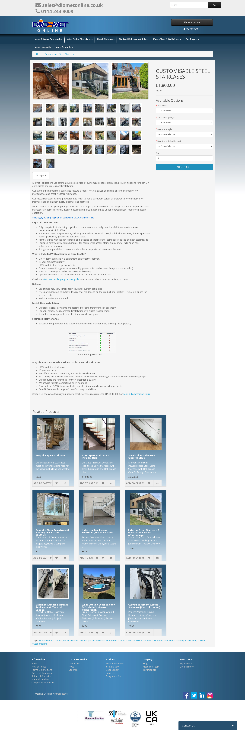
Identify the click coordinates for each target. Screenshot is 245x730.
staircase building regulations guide (61, 279)
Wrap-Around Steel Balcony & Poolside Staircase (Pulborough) (98, 607)
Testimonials (149, 669)
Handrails (110, 672)
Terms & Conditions (42, 669)
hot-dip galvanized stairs (92, 640)
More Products (64, 47)
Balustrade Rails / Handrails (169, 141)
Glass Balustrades (115, 663)
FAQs (71, 666)
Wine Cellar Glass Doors (79, 39)
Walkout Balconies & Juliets (134, 39)
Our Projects (192, 39)
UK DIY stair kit (71, 640)
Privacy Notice (39, 666)
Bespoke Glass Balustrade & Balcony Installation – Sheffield (52, 532)
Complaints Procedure (43, 682)
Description (41, 175)
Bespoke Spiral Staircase (50, 455)
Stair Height (162, 105)
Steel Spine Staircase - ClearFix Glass (141, 457)
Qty (157, 153)
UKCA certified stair (146, 640)
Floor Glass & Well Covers (167, 39)
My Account (186, 663)
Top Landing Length (166, 117)
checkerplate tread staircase (120, 640)
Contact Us (74, 663)
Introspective (61, 693)
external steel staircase (50, 640)
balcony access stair (186, 640)
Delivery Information (42, 672)
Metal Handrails (43, 47)
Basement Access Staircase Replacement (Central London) (52, 607)
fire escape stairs (166, 640)
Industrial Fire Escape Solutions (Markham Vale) (97, 531)
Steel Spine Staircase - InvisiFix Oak (95, 457)
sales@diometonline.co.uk (136, 393)
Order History (187, 666)
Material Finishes (40, 679)
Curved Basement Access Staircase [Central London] (144, 606)
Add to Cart (184, 166)
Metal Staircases (106, 39)
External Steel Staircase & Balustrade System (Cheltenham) (143, 532)
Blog (145, 663)
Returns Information (42, 676)
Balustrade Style (164, 129)
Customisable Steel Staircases (60, 54)
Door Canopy (112, 669)
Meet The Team (151, 666)
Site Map (73, 669)
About (35, 663)
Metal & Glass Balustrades (48, 39)
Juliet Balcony (112, 666)
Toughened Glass (115, 676)
